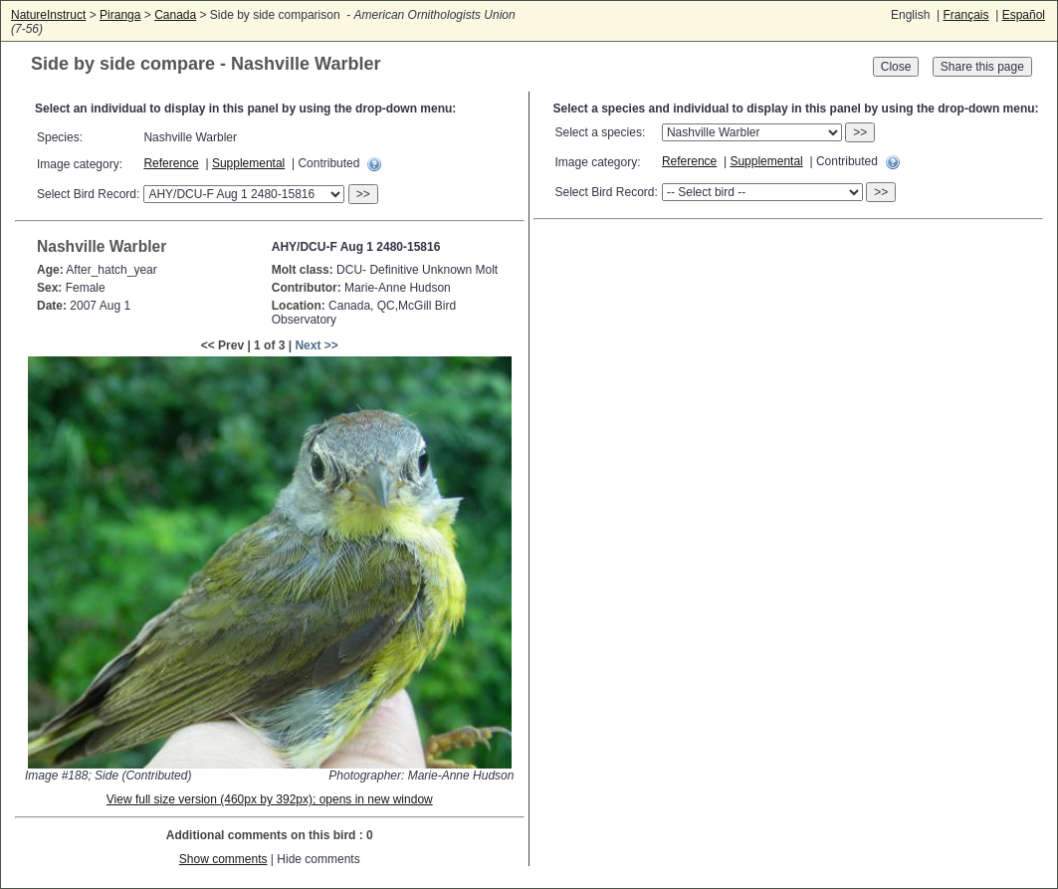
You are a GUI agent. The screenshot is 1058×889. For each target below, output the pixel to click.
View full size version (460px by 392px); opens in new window (269, 799)
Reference (170, 163)
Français (965, 15)
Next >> (316, 345)
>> (363, 194)
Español (1023, 15)
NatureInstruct (48, 15)
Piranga (120, 15)
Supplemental (248, 163)
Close (896, 67)
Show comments (223, 859)
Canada (175, 15)
